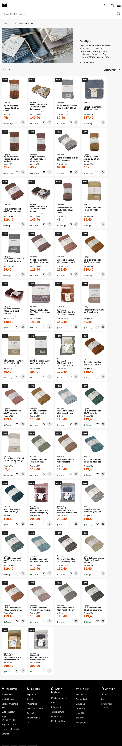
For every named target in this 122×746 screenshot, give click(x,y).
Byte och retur (8, 711)
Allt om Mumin (33, 717)
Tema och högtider (34, 708)
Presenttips (31, 703)
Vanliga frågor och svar (10, 705)
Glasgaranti (56, 716)
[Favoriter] (17, 122)
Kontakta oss (8, 699)
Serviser (80, 717)
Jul (27, 722)
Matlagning (81, 694)
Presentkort (81, 699)
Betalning (6, 733)
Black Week (31, 713)
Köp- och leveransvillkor (8, 718)
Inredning (80, 708)
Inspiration (31, 694)
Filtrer (6, 69)
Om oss (104, 694)
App (102, 699)
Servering (80, 703)
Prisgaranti (56, 707)
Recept (29, 699)
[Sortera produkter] (111, 69)
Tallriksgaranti (57, 711)
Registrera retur (9, 724)
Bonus (54, 702)
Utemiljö (80, 713)
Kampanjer (81, 722)
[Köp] (22, 122)
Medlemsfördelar (59, 697)
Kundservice (7, 694)
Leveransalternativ (10, 729)
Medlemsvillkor (58, 721)
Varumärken (18, 23)
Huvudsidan (6, 23)
